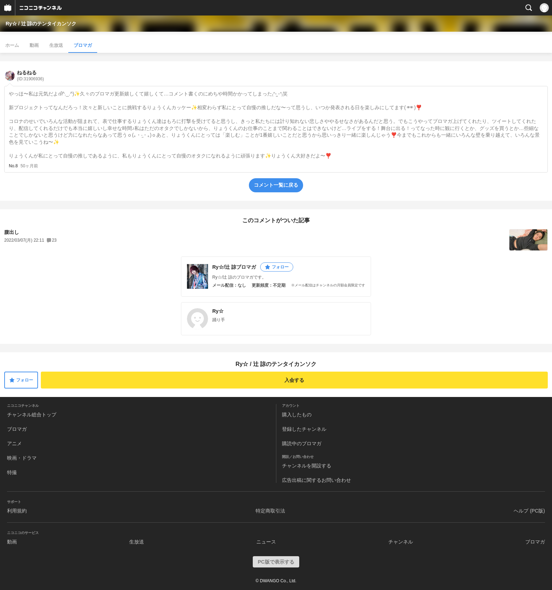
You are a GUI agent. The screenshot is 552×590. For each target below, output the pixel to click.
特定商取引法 (270, 511)
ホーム (12, 45)
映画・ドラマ (22, 458)
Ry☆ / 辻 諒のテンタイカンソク (41, 23)
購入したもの (297, 414)
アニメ (14, 443)
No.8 (13, 166)
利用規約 (17, 511)
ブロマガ (83, 45)
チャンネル (400, 542)
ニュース (266, 542)
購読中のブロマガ (301, 443)
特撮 (12, 472)
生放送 (56, 45)
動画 (34, 45)
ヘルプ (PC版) (529, 511)
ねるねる (30, 75)
